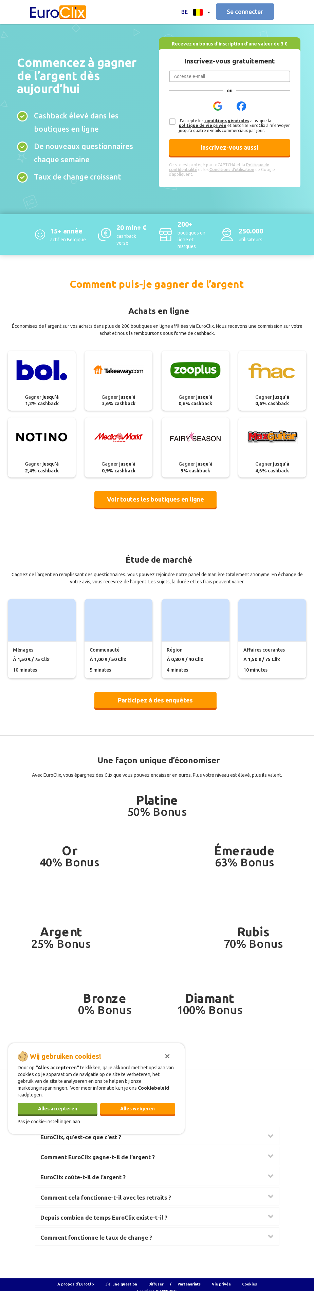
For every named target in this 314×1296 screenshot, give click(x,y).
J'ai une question (121, 1284)
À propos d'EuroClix (75, 1284)
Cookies (249, 1284)
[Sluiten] (167, 1055)
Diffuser (156, 1284)
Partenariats (189, 1284)
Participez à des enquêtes (155, 700)
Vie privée (221, 1284)
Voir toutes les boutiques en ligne (155, 499)
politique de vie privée (202, 125)
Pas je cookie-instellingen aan (49, 1121)
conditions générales (226, 120)
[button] (195, 11)
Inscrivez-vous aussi (229, 147)
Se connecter (245, 11)
